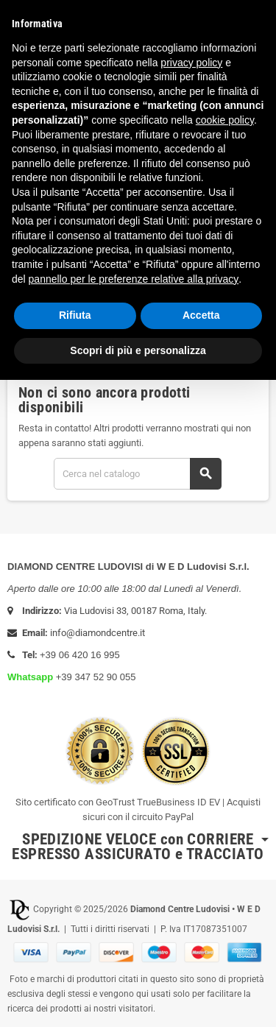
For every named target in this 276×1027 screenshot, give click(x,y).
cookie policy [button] (225, 120)
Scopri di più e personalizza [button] (137, 350)
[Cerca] (138, 474)
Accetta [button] (201, 315)
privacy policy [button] (191, 62)
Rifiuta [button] (75, 315)
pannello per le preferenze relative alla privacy (134, 279)
